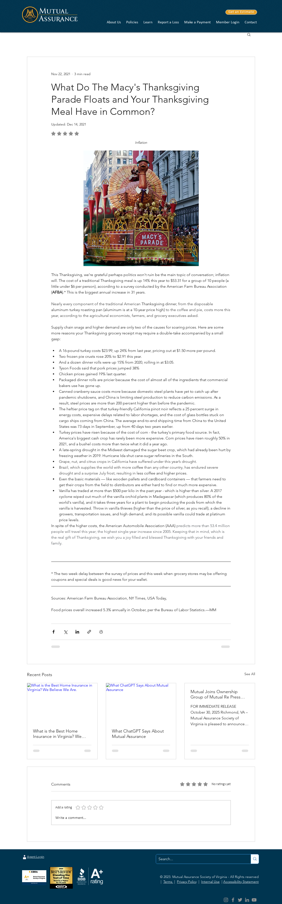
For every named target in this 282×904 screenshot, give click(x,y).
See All (249, 674)
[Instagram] (226, 900)
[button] (114, 22)
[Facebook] (233, 900)
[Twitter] (240, 900)
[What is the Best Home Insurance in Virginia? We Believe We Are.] (62, 703)
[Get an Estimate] (241, 12)
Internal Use (210, 881)
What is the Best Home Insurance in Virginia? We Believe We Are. (57, 733)
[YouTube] (254, 900)
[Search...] (199, 859)
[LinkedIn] (247, 900)
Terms (168, 881)
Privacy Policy (187, 881)
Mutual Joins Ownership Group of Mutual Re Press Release (216, 694)
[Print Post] (101, 631)
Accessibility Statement (241, 881)
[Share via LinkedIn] (77, 631)
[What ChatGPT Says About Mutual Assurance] (141, 703)
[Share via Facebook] (53, 631)
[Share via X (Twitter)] (65, 631)
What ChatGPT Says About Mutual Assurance (138, 733)
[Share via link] (89, 631)
